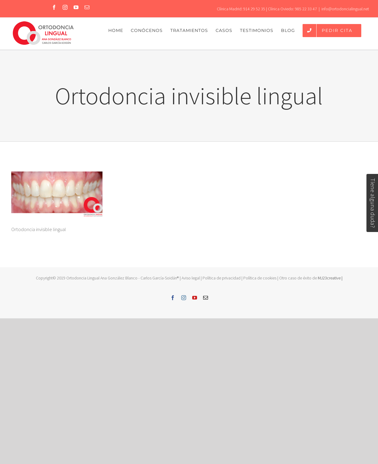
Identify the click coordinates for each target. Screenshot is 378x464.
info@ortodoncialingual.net (345, 9)
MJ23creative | (329, 278)
